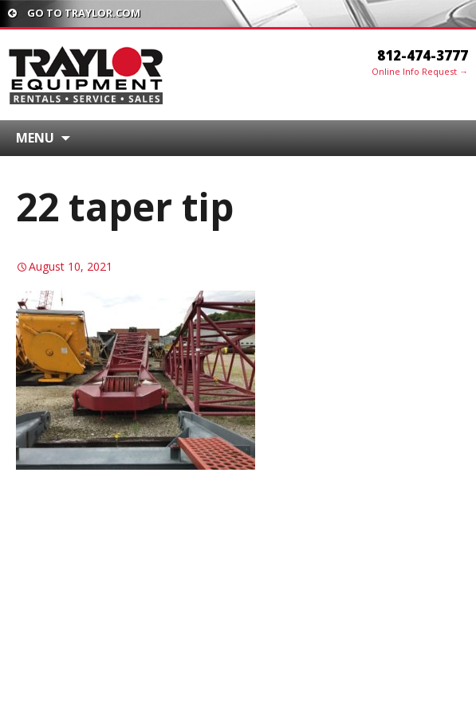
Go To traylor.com (74, 13)
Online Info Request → (420, 71)
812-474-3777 (422, 55)
